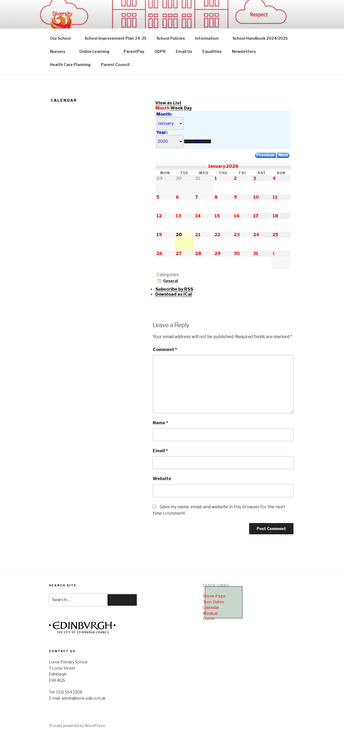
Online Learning (97, 51)
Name (160, 422)
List (168, 102)
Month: (164, 114)
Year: (162, 132)
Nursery (60, 51)
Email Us (184, 51)
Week (176, 108)
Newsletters (244, 51)
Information (209, 38)
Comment (165, 349)
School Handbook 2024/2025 (260, 38)
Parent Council (115, 64)
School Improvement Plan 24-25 (115, 38)
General (167, 281)
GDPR (160, 51)
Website (162, 478)
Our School (63, 38)
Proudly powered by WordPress (77, 725)
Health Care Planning (70, 64)
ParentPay (134, 51)
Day (188, 108)
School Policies (170, 38)
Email (160, 450)
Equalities (212, 51)
